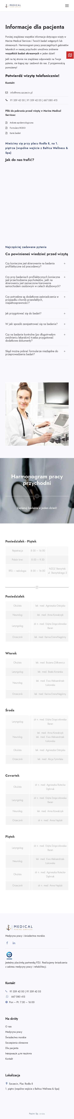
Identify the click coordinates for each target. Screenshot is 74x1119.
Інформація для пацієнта (18, 1053)
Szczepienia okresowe (16, 1043)
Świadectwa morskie (15, 1037)
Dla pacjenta (11, 1048)
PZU (38, 962)
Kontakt (9, 1059)
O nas (8, 1026)
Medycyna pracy (13, 1032)
